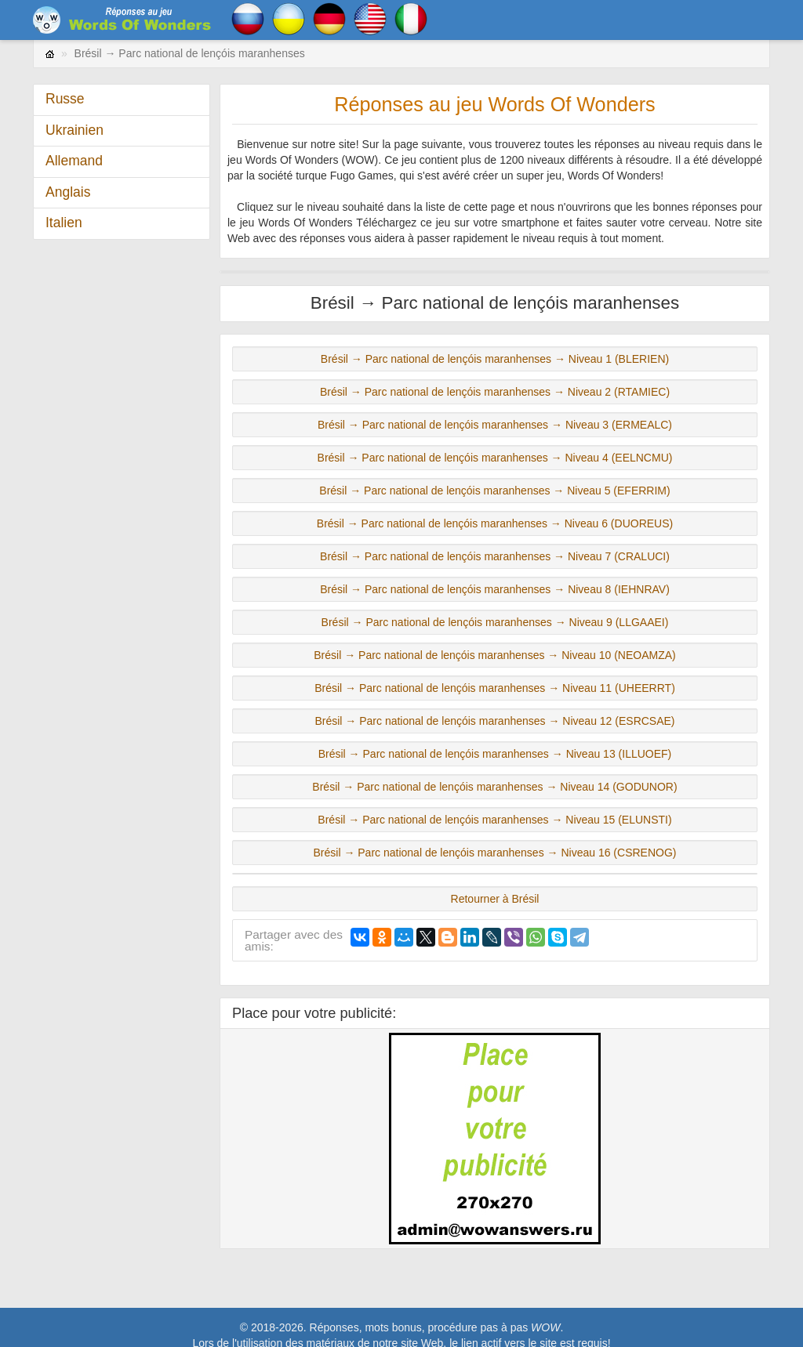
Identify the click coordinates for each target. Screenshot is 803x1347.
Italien (63, 222)
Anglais (67, 192)
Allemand (74, 160)
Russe (65, 99)
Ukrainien (74, 130)
